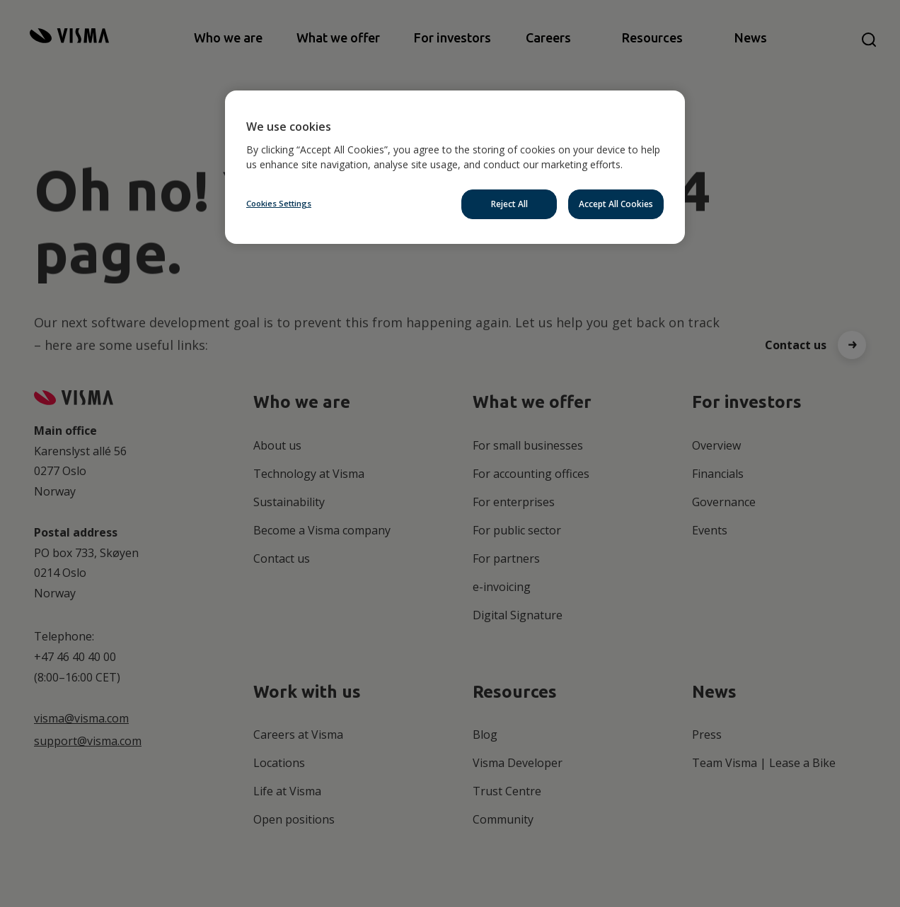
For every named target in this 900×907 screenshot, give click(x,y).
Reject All (509, 204)
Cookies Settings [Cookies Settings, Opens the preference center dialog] (278, 203)
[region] (455, 167)
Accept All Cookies (616, 204)
